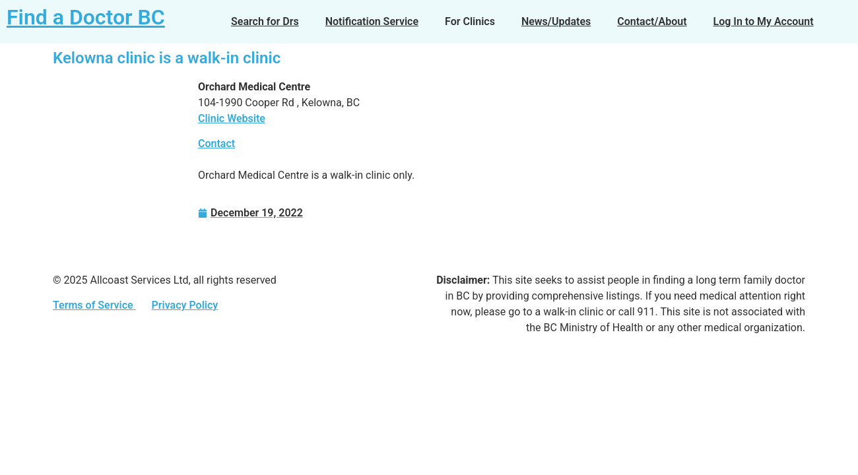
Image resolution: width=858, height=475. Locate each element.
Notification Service (371, 21)
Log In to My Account (763, 21)
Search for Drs (265, 21)
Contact (216, 143)
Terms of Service (94, 305)
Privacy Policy (184, 305)
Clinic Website (231, 118)
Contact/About (651, 21)
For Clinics (470, 21)
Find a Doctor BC (86, 17)
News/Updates (556, 21)
